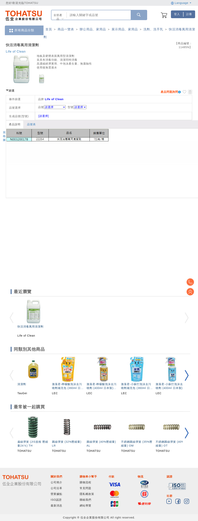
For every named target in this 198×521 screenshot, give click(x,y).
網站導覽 (85, 505)
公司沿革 (56, 488)
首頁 (48, 29)
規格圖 (4, 136)
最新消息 (56, 505)
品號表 (31, 124)
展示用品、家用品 (125, 29)
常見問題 (85, 488)
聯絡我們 (85, 499)
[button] (186, 375)
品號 (52, 107)
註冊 (189, 14)
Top (192, 292)
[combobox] (98, 15)
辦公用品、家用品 (93, 29)
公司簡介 (56, 482)
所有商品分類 (21, 30)
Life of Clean (16, 51)
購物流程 (85, 482)
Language (181, 2)
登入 (177, 14)
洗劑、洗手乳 (153, 29)
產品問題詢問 (169, 91)
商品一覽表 (66, 29)
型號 (77, 107)
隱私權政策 (87, 493)
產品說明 (14, 124)
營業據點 (56, 493)
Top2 (192, 282)
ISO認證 (56, 499)
